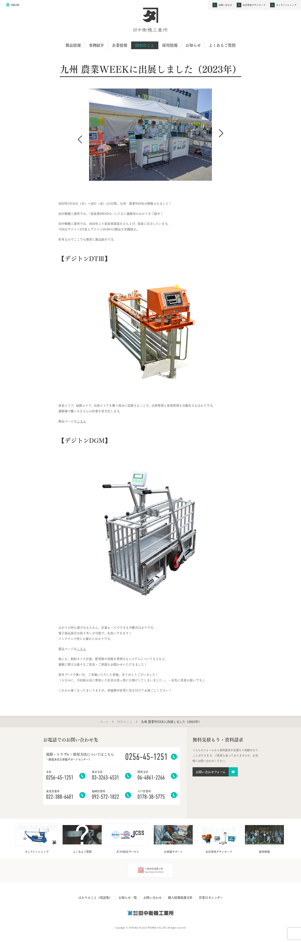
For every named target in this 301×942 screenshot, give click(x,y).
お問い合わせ (152, 897)
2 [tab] (150, 194)
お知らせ (193, 45)
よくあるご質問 (222, 45)
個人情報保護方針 (180, 897)
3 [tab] (155, 194)
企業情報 (119, 45)
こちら (81, 421)
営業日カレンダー (211, 897)
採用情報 (170, 45)
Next (221, 133)
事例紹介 (96, 45)
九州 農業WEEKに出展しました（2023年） (171, 721)
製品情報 (73, 45)
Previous (80, 139)
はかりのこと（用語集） (95, 897)
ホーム (104, 721)
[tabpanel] (150, 137)
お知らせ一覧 (127, 897)
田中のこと (144, 45)
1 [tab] (146, 194)
